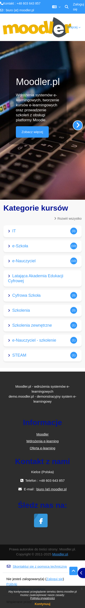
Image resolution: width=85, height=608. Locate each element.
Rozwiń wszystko (69, 218)
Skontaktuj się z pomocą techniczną (36, 566)
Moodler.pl (60, 554)
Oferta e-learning (42, 448)
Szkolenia (21, 310)
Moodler (42, 434)
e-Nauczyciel (24, 261)
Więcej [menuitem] (72, 27)
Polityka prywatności (42, 598)
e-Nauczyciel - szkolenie (34, 340)
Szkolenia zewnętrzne (32, 325)
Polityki (11, 584)
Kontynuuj (42, 604)
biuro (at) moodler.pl (20, 10)
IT (14, 231)
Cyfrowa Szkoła (26, 295)
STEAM (19, 355)
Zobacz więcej (32, 132)
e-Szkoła (20, 246)
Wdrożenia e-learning (42, 441)
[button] (56, 7)
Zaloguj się (78, 6)
